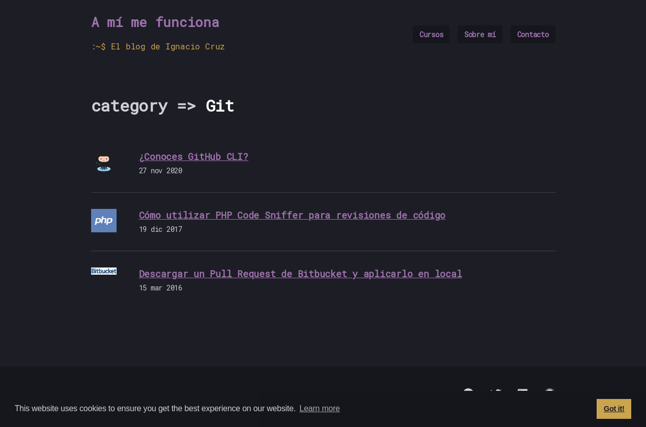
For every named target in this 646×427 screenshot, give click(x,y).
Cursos (431, 34)
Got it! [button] (614, 409)
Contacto (533, 34)
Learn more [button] (319, 408)
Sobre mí (480, 34)
